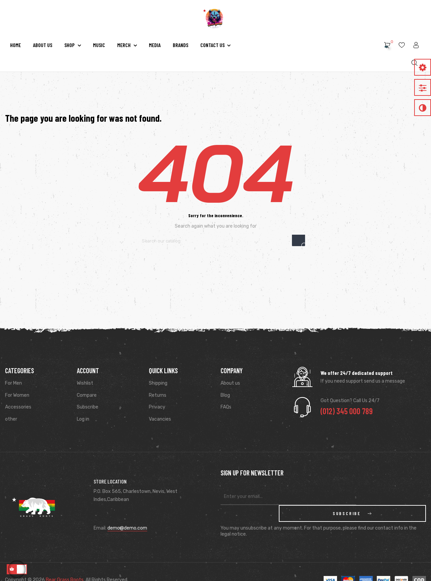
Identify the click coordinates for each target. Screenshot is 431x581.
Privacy (157, 407)
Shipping (158, 383)
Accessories (18, 407)
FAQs (226, 407)
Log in (83, 419)
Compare (87, 395)
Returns (157, 395)
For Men (13, 383)
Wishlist (85, 383)
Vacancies (160, 419)
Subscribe (87, 407)
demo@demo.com (127, 519)
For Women (17, 395)
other (11, 419)
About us (230, 383)
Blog (225, 395)
